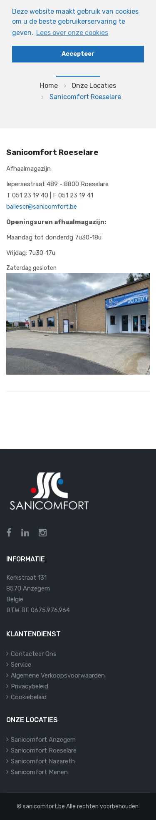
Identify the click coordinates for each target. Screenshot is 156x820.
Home (49, 86)
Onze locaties (94, 86)
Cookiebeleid (29, 697)
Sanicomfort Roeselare (44, 750)
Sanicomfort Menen (39, 772)
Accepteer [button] (78, 53)
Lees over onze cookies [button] (72, 33)
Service (21, 664)
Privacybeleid (29, 686)
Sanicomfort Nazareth (43, 761)
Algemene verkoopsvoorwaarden (58, 675)
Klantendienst (33, 634)
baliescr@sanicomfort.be (41, 206)
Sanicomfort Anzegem (43, 739)
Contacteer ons (34, 654)
